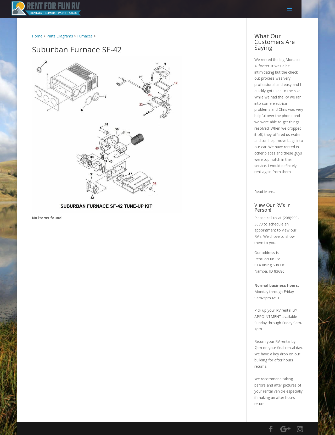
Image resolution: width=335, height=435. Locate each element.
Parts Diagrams (60, 36)
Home (37, 36)
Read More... (265, 191)
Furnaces (85, 36)
